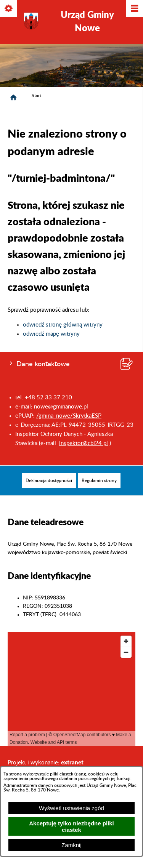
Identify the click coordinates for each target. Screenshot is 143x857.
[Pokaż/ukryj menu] (134, 9)
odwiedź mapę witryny (51, 334)
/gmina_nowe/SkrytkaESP (68, 416)
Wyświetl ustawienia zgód (71, 808)
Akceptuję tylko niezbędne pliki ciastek (71, 826)
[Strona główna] (13, 97)
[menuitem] (49, 480)
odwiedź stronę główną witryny (63, 325)
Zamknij (71, 845)
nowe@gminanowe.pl (61, 407)
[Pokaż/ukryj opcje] (9, 9)
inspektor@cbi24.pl (83, 443)
